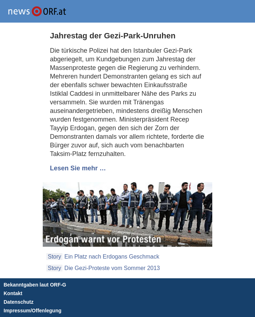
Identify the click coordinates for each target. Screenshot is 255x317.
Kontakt (13, 293)
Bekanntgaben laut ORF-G (35, 285)
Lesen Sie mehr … (78, 168)
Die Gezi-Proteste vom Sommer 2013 (112, 268)
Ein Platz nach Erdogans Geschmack (111, 257)
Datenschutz (18, 302)
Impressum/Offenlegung (32, 310)
